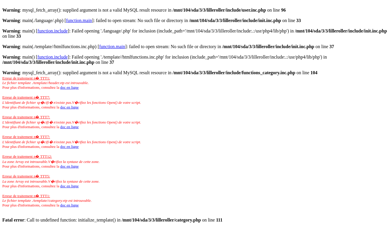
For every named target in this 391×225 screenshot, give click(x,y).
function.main (79, 20)
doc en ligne (69, 87)
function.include (52, 30)
